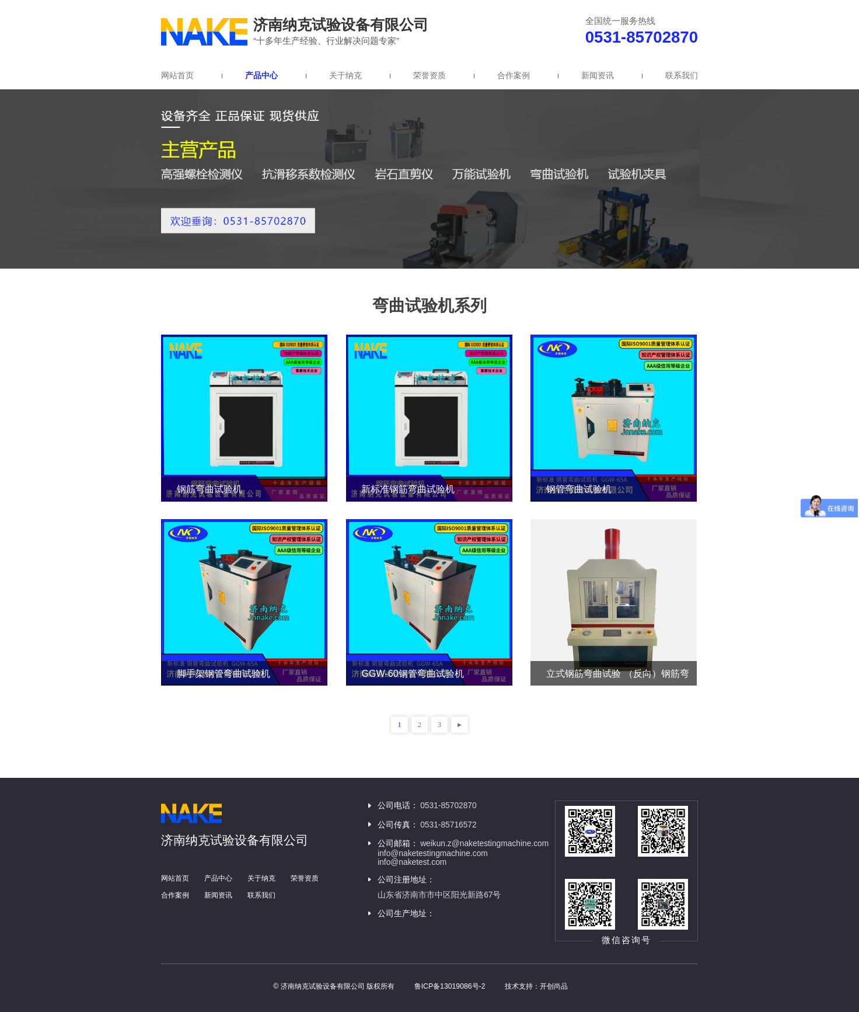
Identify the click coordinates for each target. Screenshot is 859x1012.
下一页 (459, 725)
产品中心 (261, 75)
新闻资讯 (597, 75)
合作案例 (513, 75)
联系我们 (681, 75)
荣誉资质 (429, 75)
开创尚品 (554, 986)
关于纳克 (345, 75)
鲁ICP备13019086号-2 (450, 986)
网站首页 (177, 75)
